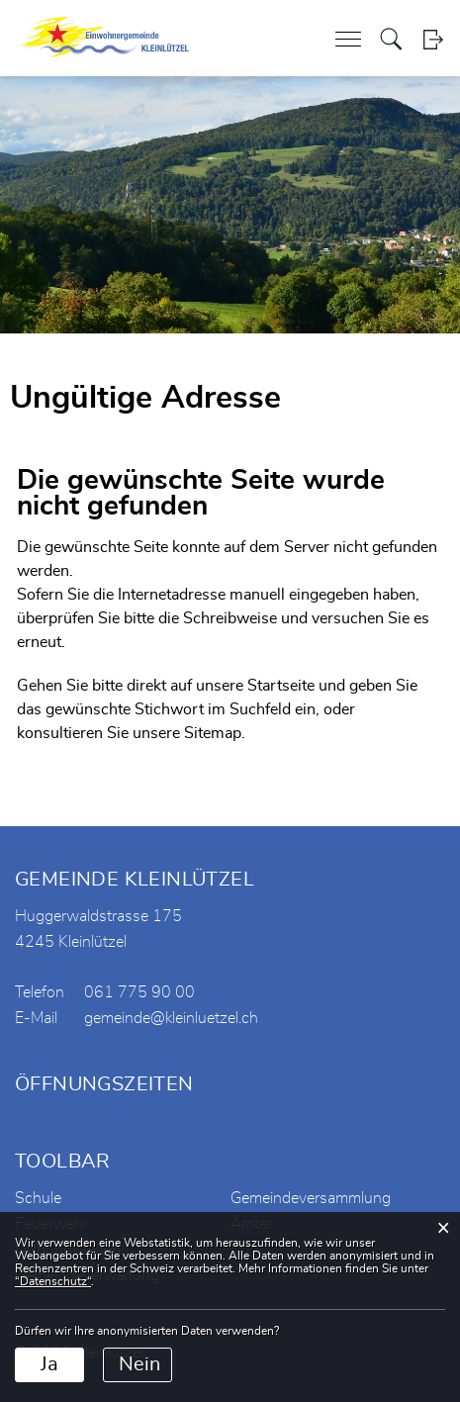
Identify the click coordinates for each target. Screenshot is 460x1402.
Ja (49, 1364)
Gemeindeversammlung (310, 1198)
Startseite (281, 686)
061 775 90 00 (139, 992)
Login (432, 39)
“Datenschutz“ (53, 1281)
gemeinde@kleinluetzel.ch (171, 1018)
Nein (139, 1364)
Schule (38, 1198)
